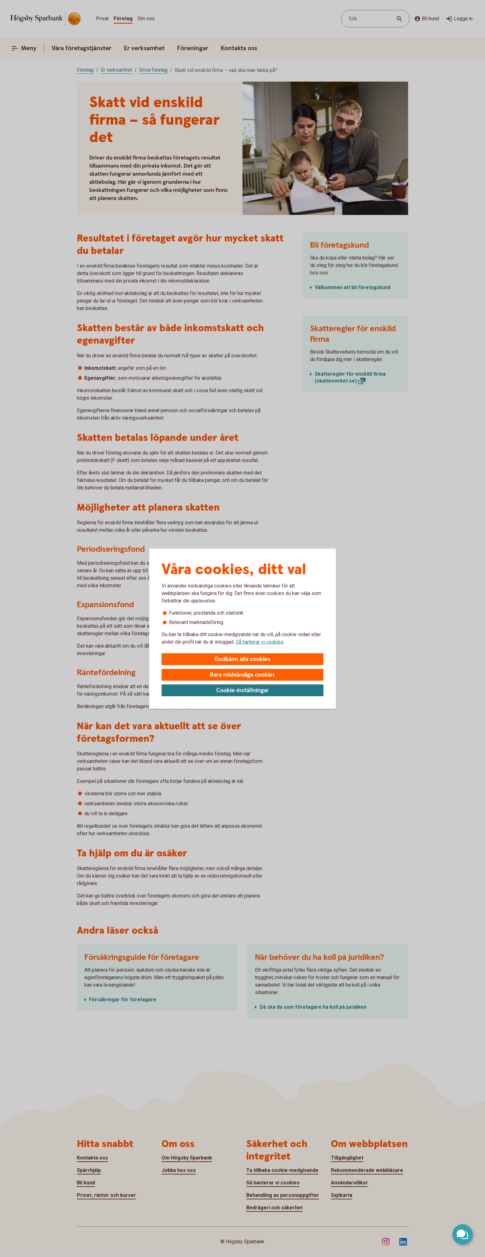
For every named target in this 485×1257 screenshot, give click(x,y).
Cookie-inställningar (242, 690)
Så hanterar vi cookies (260, 642)
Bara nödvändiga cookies (242, 675)
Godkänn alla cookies (242, 659)
